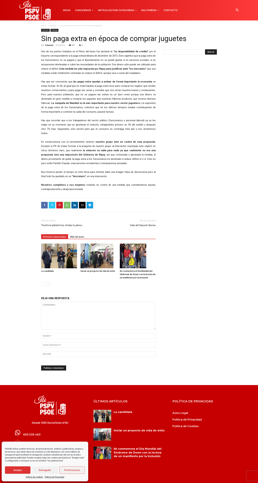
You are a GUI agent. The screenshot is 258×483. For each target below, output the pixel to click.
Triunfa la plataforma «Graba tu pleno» (62, 225)
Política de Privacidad (54, 477)
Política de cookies (34, 477)
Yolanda (49, 45)
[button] (237, 10)
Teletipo (54, 30)
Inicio (43, 25)
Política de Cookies (185, 426)
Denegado (45, 470)
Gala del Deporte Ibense (143, 225)
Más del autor (77, 236)
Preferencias (72, 470)
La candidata (47, 271)
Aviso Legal (180, 413)
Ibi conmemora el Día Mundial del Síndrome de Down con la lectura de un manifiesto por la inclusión (137, 274)
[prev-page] (43, 284)
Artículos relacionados (54, 236)
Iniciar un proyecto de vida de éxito (97, 271)
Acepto (17, 470)
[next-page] (48, 284)
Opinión (53, 25)
